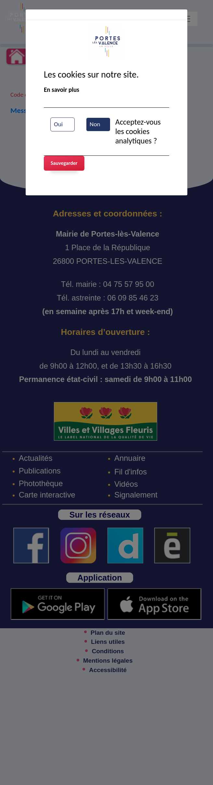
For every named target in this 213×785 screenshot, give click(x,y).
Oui (58, 124)
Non (95, 124)
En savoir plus (61, 89)
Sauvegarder (64, 163)
